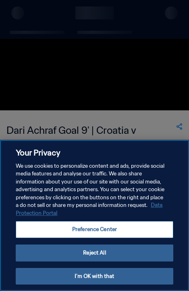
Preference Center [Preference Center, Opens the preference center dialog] (94, 235)
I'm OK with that (94, 282)
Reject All (94, 258)
